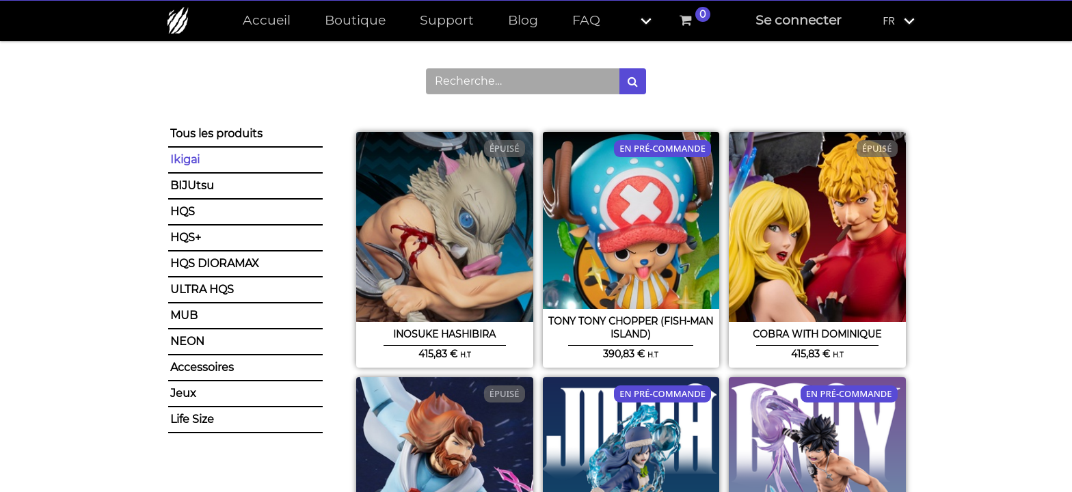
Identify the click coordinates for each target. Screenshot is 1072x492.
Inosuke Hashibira (444, 334)
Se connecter (798, 20)
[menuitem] (267, 21)
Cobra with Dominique (817, 334)
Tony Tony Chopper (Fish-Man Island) (630, 327)
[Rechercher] (632, 81)
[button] (634, 21)
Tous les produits (216, 133)
